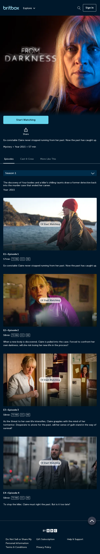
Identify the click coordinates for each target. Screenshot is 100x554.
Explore (29, 8)
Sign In (90, 7)
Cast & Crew (27, 159)
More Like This (48, 159)
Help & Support (75, 539)
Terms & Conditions (16, 547)
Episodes (9, 159)
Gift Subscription (45, 539)
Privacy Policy (43, 547)
